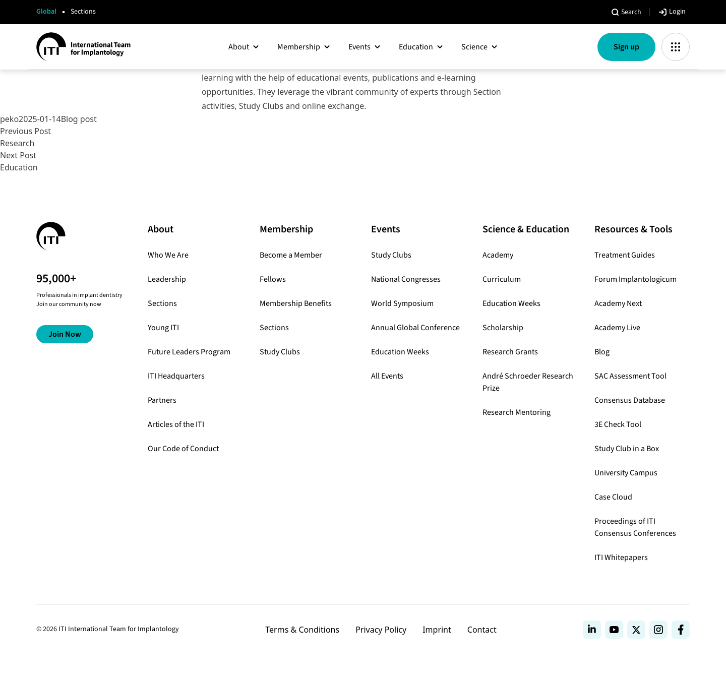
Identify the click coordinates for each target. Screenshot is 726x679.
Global (46, 12)
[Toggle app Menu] (675, 47)
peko (9, 119)
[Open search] (625, 12)
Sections (83, 12)
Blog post (79, 119)
